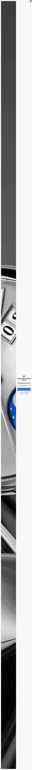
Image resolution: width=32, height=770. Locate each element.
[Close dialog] (31, 1)
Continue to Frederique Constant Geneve (24, 393)
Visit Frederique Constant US (24, 389)
